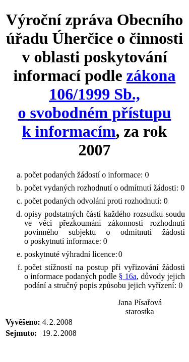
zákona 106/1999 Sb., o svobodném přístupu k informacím (96, 103)
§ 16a (128, 276)
